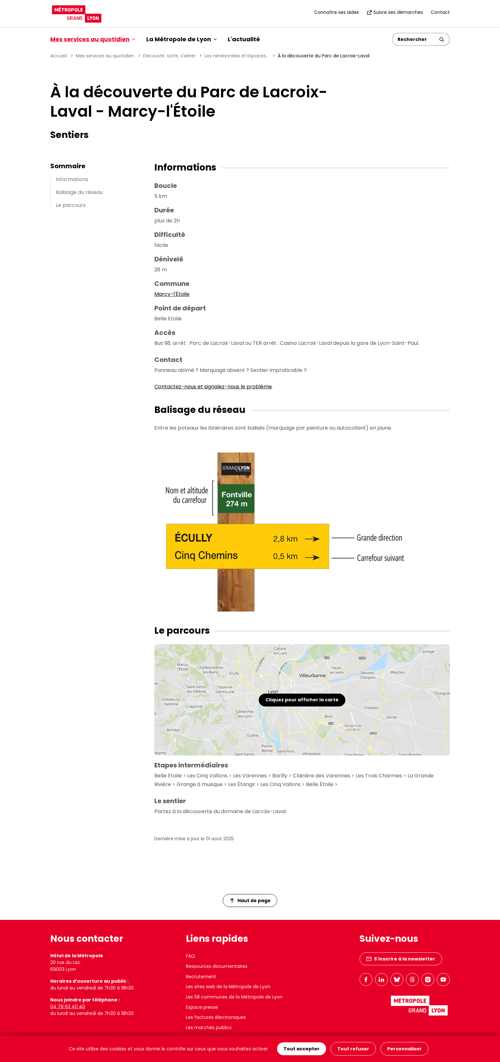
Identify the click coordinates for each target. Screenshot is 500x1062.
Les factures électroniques (216, 1017)
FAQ (190, 956)
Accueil (58, 56)
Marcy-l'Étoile (171, 294)
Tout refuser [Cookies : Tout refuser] (353, 1049)
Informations (72, 179)
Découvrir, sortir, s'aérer (169, 56)
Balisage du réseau (79, 192)
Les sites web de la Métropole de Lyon (228, 986)
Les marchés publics (209, 1027)
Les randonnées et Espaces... (237, 56)
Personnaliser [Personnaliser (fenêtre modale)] (404, 1049)
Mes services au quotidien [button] (92, 39)
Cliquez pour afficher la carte (302, 700)
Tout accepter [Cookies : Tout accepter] (302, 1049)
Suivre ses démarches (395, 12)
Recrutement (201, 976)
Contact (440, 12)
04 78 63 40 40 (67, 1006)
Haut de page (250, 900)
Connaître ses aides (336, 12)
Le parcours (71, 205)
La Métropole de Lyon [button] (181, 39)
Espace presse (202, 1007)
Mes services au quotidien (105, 56)
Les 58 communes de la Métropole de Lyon (234, 997)
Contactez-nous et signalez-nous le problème (213, 386)
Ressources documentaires (216, 966)
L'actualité (244, 39)
